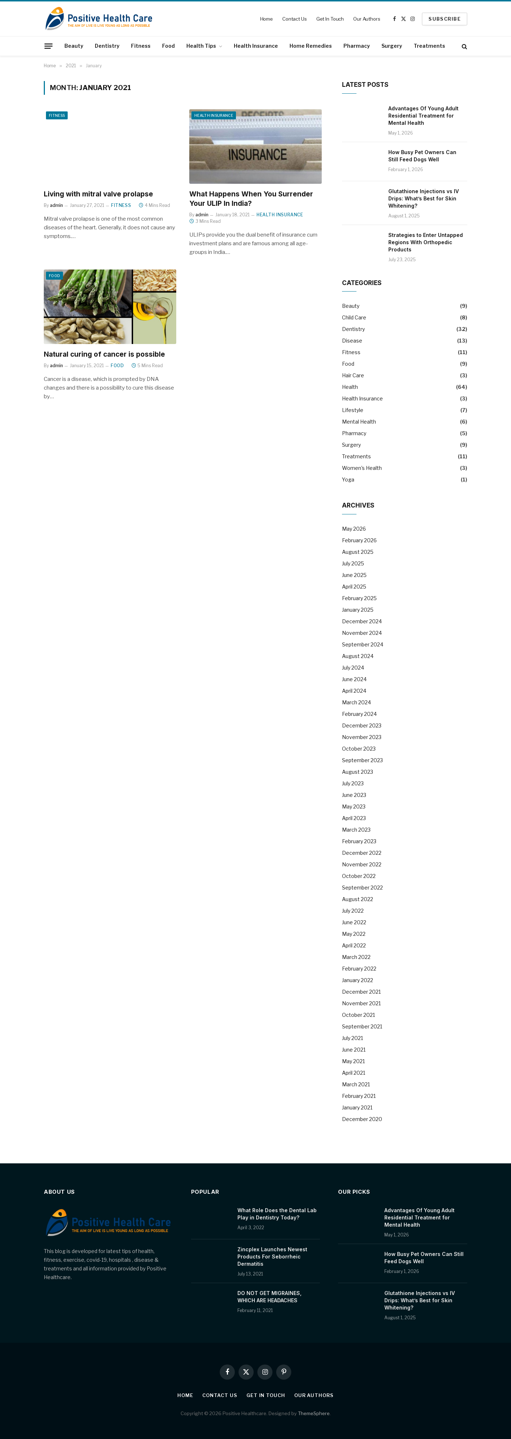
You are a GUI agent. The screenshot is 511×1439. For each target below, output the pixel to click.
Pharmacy (356, 46)
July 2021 (352, 1038)
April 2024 (354, 691)
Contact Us (294, 19)
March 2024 (356, 702)
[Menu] (48, 46)
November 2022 (361, 864)
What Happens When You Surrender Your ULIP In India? (251, 199)
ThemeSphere (314, 1413)
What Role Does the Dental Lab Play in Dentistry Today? (277, 1214)
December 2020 (362, 1119)
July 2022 (353, 911)
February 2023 (359, 841)
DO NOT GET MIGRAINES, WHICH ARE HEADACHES (269, 1296)
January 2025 (357, 610)
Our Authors (366, 19)
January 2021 (357, 1107)
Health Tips (201, 46)
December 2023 (361, 725)
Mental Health (359, 422)
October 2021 (358, 1015)
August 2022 (357, 899)
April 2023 (354, 818)
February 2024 (359, 714)
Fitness (141, 46)
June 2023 (354, 795)
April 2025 (354, 586)
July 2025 (353, 563)
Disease (352, 341)
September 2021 (362, 1026)
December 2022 (361, 853)
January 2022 (357, 980)
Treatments (429, 46)
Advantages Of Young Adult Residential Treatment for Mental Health (423, 115)
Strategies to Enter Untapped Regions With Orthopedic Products (425, 242)
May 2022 (354, 934)
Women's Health (362, 468)
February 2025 (359, 598)
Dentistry (107, 46)
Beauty (73, 46)
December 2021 (361, 992)
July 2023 (353, 783)
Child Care (354, 317)
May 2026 (354, 529)
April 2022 (354, 945)
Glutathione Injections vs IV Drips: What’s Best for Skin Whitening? (423, 198)
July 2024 (353, 668)
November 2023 (361, 737)
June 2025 (354, 575)
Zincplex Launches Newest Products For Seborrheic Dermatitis (272, 1256)
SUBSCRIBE (444, 19)
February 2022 (359, 968)
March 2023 (356, 830)
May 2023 (354, 806)
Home (266, 19)
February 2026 (359, 540)
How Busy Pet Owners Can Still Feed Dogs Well (422, 155)
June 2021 (354, 1050)
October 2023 (359, 749)
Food (168, 46)
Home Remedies (311, 46)
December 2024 (362, 621)
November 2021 (361, 1003)
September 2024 (362, 644)
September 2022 (362, 887)
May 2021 (353, 1061)
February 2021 (359, 1096)
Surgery (391, 46)
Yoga (348, 479)
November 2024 (362, 633)
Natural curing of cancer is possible (104, 354)
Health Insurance (256, 46)
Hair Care (353, 375)
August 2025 (357, 552)
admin (56, 205)
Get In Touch (330, 19)
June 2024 (354, 679)
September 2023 (362, 760)
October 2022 (359, 876)
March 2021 (356, 1084)
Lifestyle (352, 410)
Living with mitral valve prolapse (98, 194)
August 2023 (357, 772)
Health (350, 387)
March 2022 (356, 957)
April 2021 (353, 1073)
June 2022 (354, 922)
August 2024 (357, 656)
